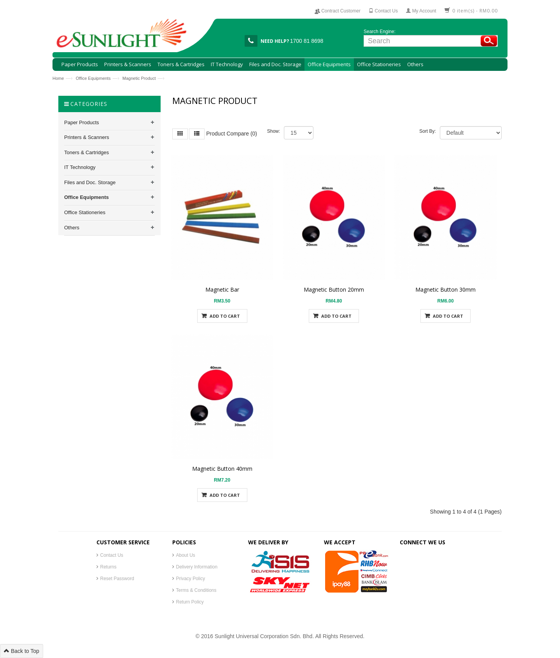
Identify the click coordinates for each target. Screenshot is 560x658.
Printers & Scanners (86, 137)
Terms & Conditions (196, 590)
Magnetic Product (139, 78)
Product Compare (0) (231, 133)
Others (71, 227)
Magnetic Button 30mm (445, 289)
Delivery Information (197, 567)
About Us (185, 555)
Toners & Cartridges (86, 152)
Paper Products (81, 122)
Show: (273, 131)
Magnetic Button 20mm (334, 289)
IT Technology (79, 167)
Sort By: (427, 131)
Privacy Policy (190, 578)
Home (58, 78)
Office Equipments (93, 78)
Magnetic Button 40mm (222, 468)
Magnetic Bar (222, 289)
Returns (108, 567)
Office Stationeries (84, 212)
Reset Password (117, 578)
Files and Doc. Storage (90, 182)
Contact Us (111, 555)
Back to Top (21, 651)
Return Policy (190, 602)
